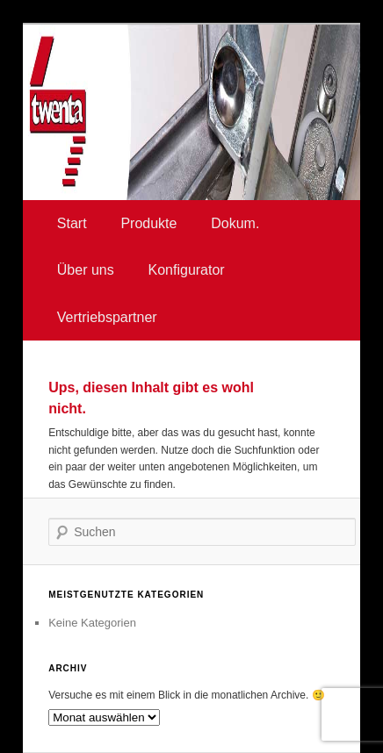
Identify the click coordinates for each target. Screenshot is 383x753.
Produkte (148, 223)
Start (72, 223)
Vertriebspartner (107, 317)
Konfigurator (186, 269)
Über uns (85, 269)
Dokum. (235, 223)
